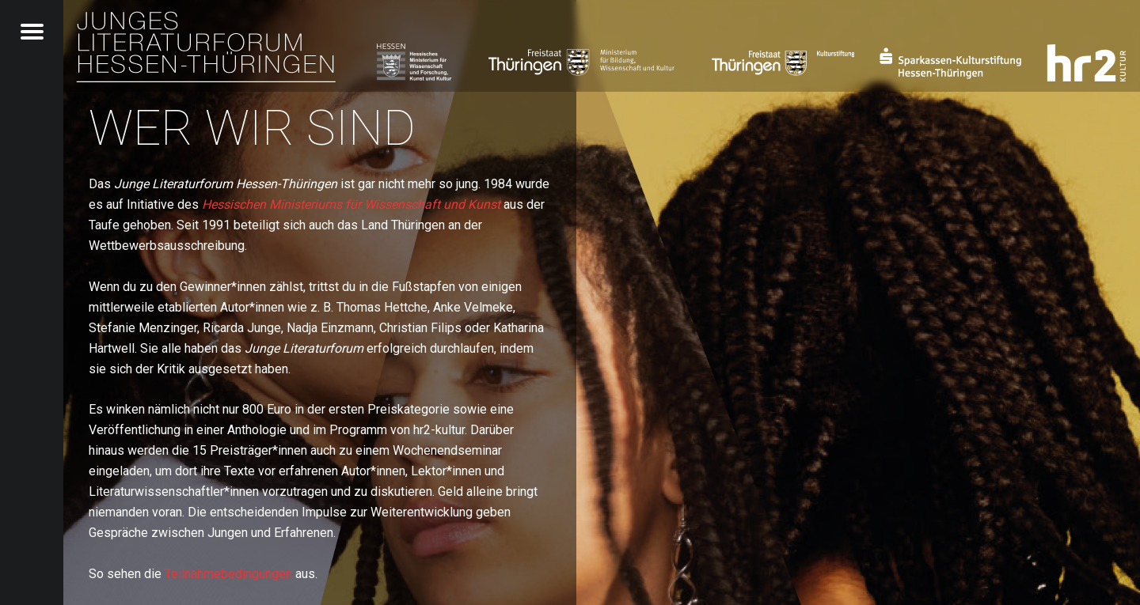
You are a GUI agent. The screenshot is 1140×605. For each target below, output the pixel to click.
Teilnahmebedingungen (228, 573)
